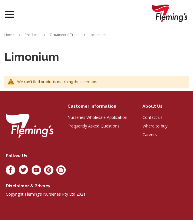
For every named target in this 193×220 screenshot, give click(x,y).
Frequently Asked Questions (93, 126)
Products (32, 34)
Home (9, 34)
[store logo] (169, 13)
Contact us (152, 117)
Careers (149, 134)
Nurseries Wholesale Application (97, 117)
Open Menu (10, 14)
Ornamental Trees (64, 34)
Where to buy (154, 126)
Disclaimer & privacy (28, 185)
